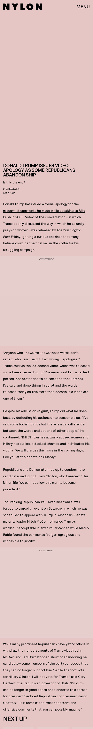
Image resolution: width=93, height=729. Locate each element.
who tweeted (69, 476)
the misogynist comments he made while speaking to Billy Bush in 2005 (44, 210)
